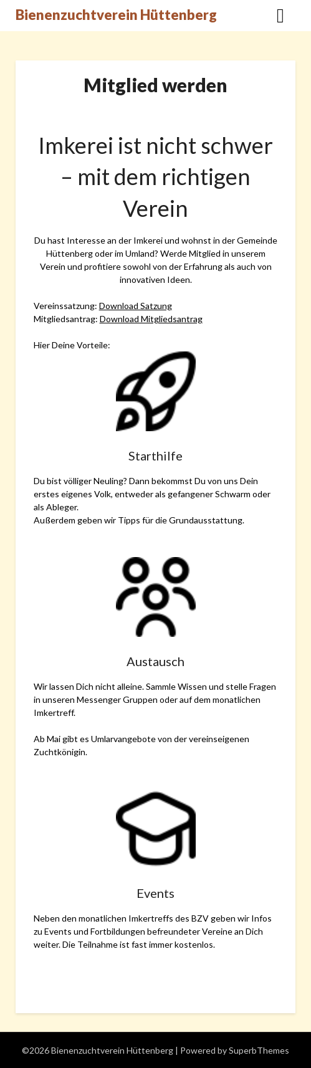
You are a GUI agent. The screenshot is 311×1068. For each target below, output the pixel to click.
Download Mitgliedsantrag (151, 318)
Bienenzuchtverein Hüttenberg (116, 14)
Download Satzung (135, 305)
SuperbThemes (259, 1050)
